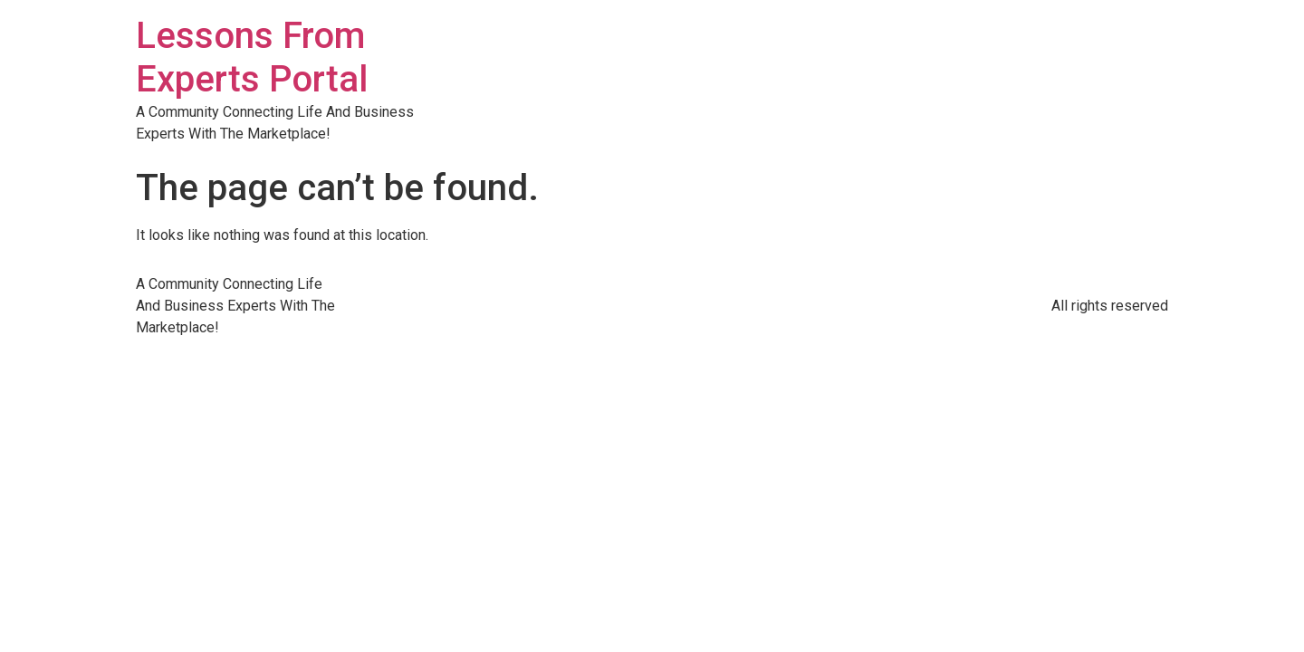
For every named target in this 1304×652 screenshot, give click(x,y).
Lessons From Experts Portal (252, 57)
